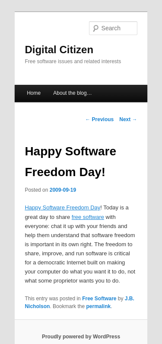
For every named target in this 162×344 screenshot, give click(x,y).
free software (88, 217)
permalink (98, 306)
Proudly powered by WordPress (81, 337)
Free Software (99, 299)
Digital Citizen (59, 49)
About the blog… (72, 93)
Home (34, 93)
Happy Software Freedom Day (62, 207)
